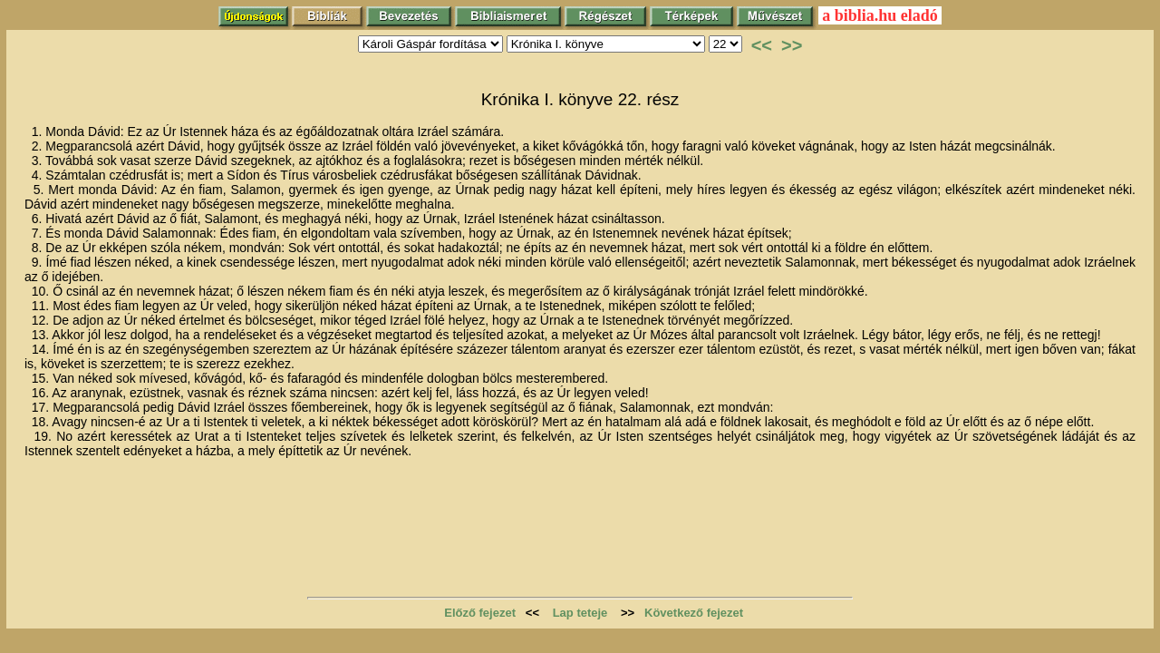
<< (761, 45)
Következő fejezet (693, 612)
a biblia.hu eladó (880, 15)
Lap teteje (580, 612)
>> (791, 45)
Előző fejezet (480, 612)
